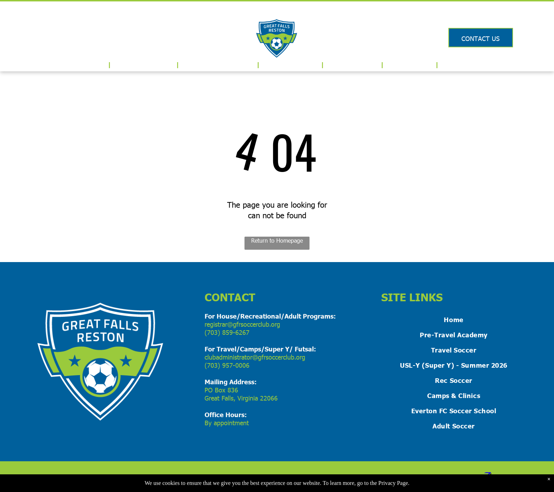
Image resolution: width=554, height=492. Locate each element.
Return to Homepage (277, 240)
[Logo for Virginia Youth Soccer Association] (106, 37)
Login (480, 11)
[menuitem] (92, 64)
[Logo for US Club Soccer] (73, 37)
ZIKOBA (441, 477)
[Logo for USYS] (40, 37)
